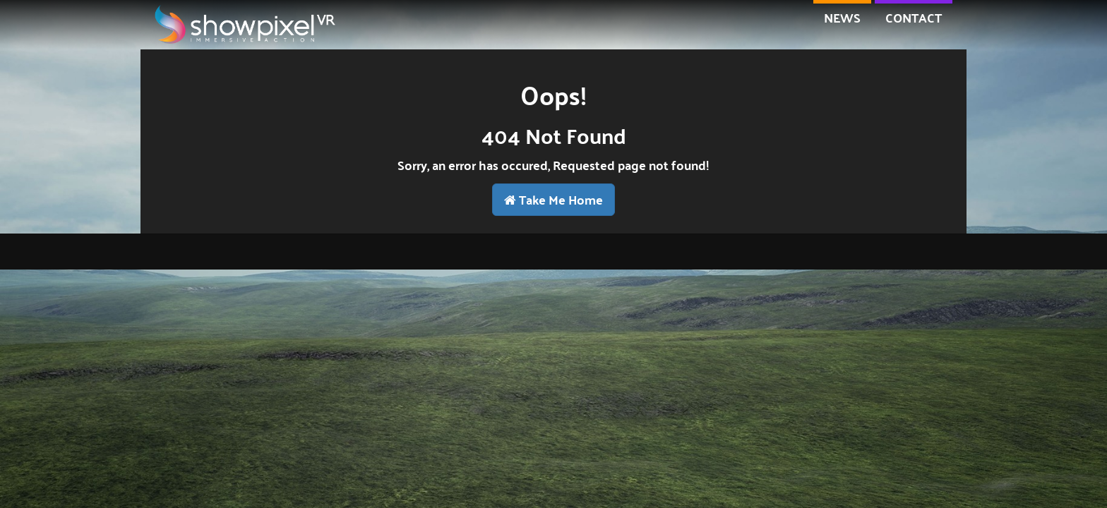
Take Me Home (553, 199)
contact (913, 17)
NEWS (842, 17)
